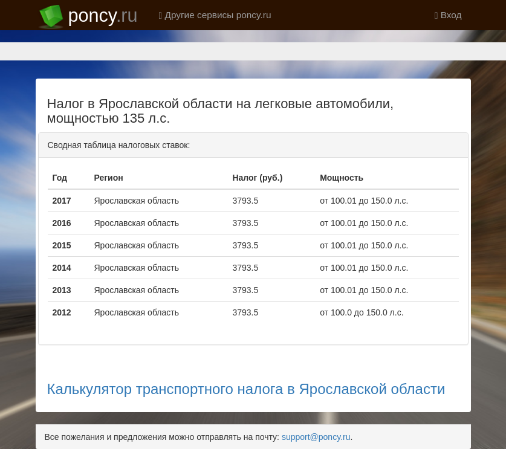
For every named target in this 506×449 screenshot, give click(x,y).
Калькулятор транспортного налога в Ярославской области (246, 389)
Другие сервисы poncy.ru (215, 15)
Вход (448, 15)
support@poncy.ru (316, 437)
